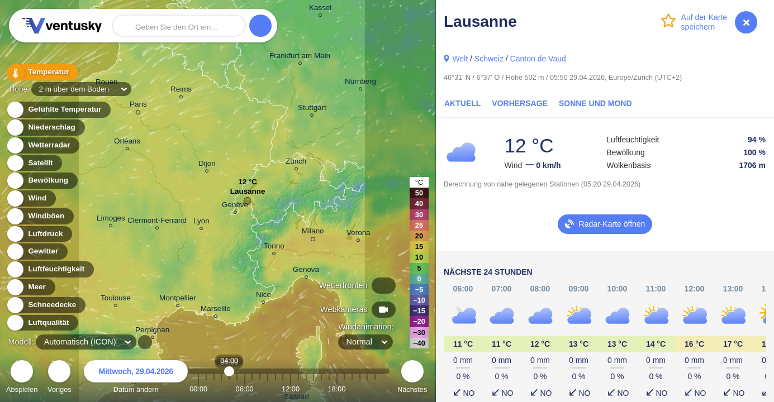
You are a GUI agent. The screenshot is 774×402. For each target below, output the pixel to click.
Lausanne (247, 194)
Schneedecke (45, 305)
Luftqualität (42, 323)
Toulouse (116, 299)
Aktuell (462, 103)
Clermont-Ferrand (157, 222)
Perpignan (152, 331)
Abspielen (21, 378)
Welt (460, 58)
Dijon (207, 165)
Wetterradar (42, 145)
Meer (30, 287)
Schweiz (489, 58)
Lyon (201, 222)
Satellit (34, 163)
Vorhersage (520, 103)
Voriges (60, 378)
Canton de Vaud (538, 58)
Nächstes (412, 378)
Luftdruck (39, 234)
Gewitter (36, 251)
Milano (313, 233)
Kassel (320, 9)
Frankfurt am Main (299, 57)
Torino (274, 247)
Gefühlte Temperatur (58, 110)
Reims (181, 91)
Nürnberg (360, 83)
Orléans (127, 143)
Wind (30, 198)
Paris (138, 106)
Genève (235, 206)
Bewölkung (41, 181)
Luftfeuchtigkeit (49, 269)
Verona (358, 234)
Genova (306, 271)
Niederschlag (45, 127)
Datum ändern (136, 378)
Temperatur (42, 72)
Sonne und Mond (595, 103)
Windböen (39, 216)
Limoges (111, 220)
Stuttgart (312, 109)
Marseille (216, 310)
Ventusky (60, 25)
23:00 (375, 389)
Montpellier (177, 299)
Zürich (296, 163)
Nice (263, 296)
